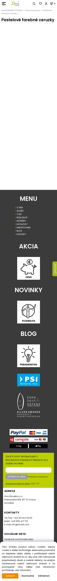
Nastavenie (28, 575)
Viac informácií (23, 570)
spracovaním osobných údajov (17, 483)
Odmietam (44, 575)
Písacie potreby (32, 10)
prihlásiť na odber (17, 476)
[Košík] (53, 3)
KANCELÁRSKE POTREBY (11, 10)
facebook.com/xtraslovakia (18, 539)
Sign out (35, 483)
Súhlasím (10, 575)
